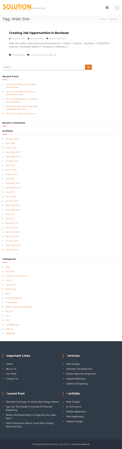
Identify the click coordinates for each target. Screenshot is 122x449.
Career (9, 364)
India (33, 55)
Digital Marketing (75, 378)
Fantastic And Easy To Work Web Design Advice (32, 401)
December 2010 (13, 232)
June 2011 (10, 214)
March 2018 (11, 147)
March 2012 (11, 196)
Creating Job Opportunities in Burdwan (39, 33)
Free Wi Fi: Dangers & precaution (20, 113)
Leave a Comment (57, 38)
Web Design (73, 364)
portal (39, 55)
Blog (8, 267)
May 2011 (10, 218)
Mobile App (11, 289)
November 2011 (13, 210)
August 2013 (11, 174)
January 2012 (12, 201)
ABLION (67, 444)
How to (9, 280)
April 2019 (10, 143)
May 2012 (10, 192)
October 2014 (12, 161)
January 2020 (12, 139)
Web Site (52, 55)
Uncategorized (12, 324)
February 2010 (12, 236)
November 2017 (13, 152)
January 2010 (12, 241)
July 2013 (10, 178)
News (8, 293)
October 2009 (12, 249)
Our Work (11, 373)
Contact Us (12, 378)
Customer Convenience (16, 276)
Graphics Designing (77, 383)
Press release (18, 55)
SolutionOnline (37, 38)
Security (9, 311)
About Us (11, 368)
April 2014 (10, 165)
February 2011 (12, 223)
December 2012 (13, 183)
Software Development (79, 368)
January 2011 (11, 227)
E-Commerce (73, 406)
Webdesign (11, 333)
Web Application (75, 416)
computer (10, 271)
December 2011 (12, 205)
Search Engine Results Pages (19, 307)
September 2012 (13, 187)
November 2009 (13, 245)
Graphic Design (74, 421)
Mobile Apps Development (81, 373)
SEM (8, 315)
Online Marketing (14, 298)
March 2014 (11, 170)
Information (11, 284)
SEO (45, 55)
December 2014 (13, 156)
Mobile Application (76, 411)
